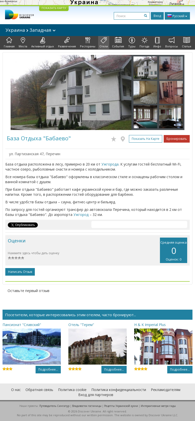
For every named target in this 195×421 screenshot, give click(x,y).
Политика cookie (72, 389)
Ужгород (81, 214)
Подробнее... (48, 369)
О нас (16, 389)
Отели (103, 42)
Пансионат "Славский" (22, 324)
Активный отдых (42, 42)
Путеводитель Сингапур (54, 406)
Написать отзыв (20, 272)
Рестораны (87, 42)
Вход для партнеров (95, 394)
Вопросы (171, 42)
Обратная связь (39, 389)
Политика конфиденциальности (118, 389)
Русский (177, 16)
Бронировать (176, 139)
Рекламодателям (165, 389)
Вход (157, 16)
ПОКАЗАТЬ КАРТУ (54, 8)
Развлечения (67, 42)
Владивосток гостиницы (86, 406)
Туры (131, 42)
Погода (144, 42)
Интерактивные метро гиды (158, 406)
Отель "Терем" (81, 324)
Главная (9, 42)
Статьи (186, 42)
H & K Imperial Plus (150, 324)
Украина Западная (30, 30)
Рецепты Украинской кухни (121, 406)
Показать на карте (145, 139)
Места (23, 42)
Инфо (157, 42)
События (118, 42)
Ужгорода (110, 164)
